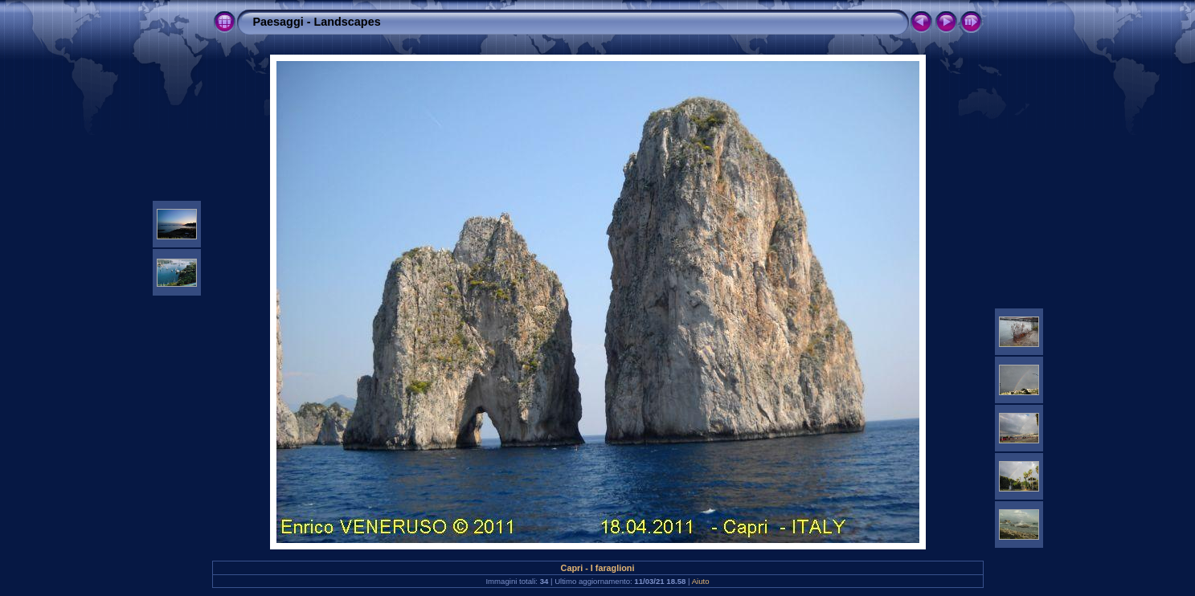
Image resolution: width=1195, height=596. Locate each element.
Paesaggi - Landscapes (317, 21)
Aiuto (701, 581)
